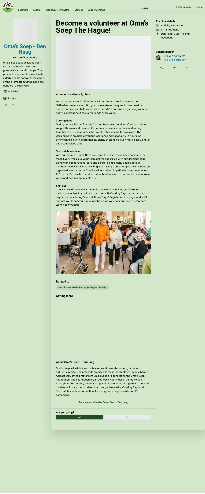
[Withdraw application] (127, 417)
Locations (23, 10)
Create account (183, 7)
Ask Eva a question (175, 59)
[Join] (79, 417)
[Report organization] (13, 104)
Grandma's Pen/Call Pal (57, 10)
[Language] (155, 8)
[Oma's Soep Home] (8, 7)
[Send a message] (6, 104)
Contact (78, 10)
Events (36, 10)
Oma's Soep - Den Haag (25, 49)
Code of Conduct (96, 10)
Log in (199, 7)
